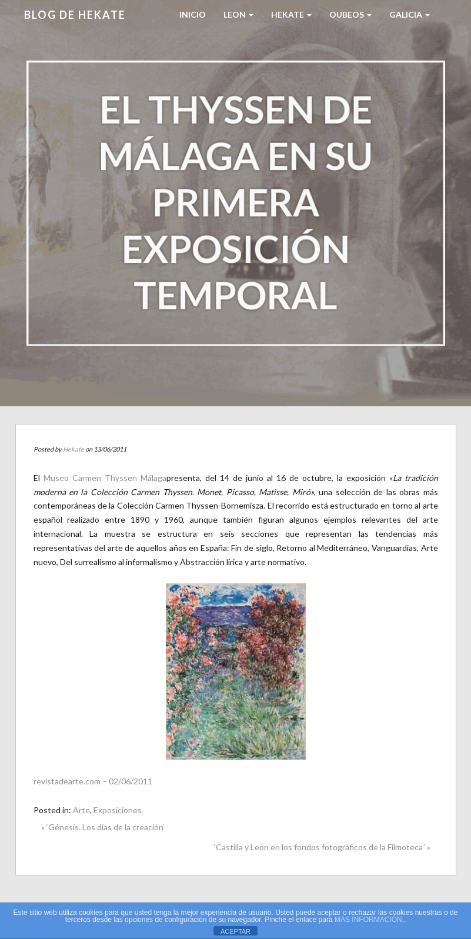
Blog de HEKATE (75, 14)
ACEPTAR (235, 931)
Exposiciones (117, 810)
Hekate (73, 449)
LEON (238, 14)
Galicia (409, 14)
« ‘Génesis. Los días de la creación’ (103, 827)
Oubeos (350, 14)
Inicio (192, 14)
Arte (81, 810)
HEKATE (291, 14)
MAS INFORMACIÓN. (369, 919)
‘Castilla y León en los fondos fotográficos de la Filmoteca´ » (322, 847)
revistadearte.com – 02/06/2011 (93, 781)
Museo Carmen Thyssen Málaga (105, 478)
